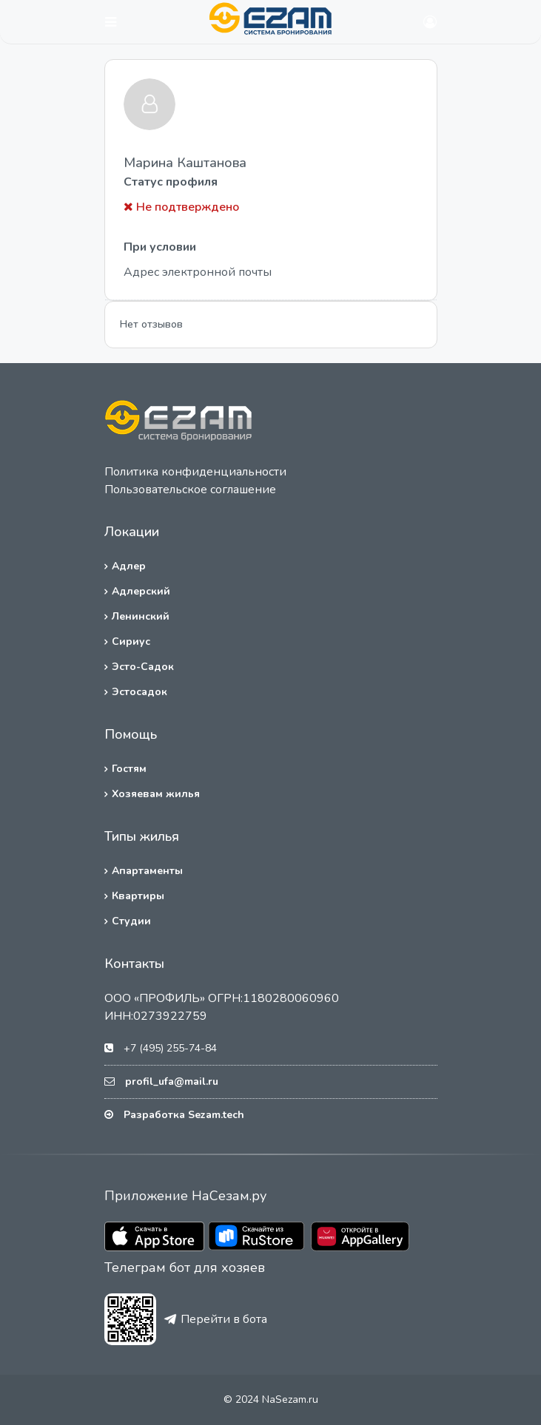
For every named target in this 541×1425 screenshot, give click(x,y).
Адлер (129, 566)
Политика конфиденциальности (195, 472)
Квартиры (138, 896)
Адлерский (141, 591)
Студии (131, 921)
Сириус (131, 641)
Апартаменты (147, 871)
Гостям (129, 769)
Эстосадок (139, 692)
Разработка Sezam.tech (184, 1115)
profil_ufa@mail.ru (171, 1081)
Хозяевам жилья (156, 794)
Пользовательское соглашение (190, 489)
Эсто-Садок (143, 667)
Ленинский (140, 616)
